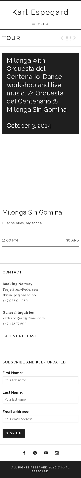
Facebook (24, 453)
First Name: (13, 373)
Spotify (35, 453)
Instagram (57, 453)
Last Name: (13, 392)
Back (68, 38)
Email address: (16, 412)
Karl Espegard (40, 12)
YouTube (46, 453)
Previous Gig (61, 38)
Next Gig (75, 38)
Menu (43, 23)
